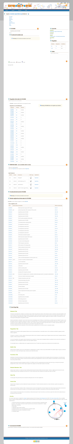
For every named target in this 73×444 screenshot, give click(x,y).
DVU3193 (12, 128)
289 (57, 249)
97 (56, 278)
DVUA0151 (12, 161)
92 (56, 243)
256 (56, 255)
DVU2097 (12, 122)
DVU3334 (12, 140)
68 (51, 46)
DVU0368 (10, 16)
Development (43, 438)
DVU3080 (12, 154)
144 (57, 245)
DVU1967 (12, 159)
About (62, 2)
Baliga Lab (28, 438)
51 (55, 253)
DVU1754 (12, 119)
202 (57, 290)
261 (57, 216)
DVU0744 (12, 146)
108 (57, 263)
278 (57, 280)
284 (56, 261)
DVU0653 (12, 109)
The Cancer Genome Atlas (54, 398)
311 (57, 247)
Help (26, 10)
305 (56, 222)
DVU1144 (12, 149)
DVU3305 (12, 152)
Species (19, 10)
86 (56, 265)
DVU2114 (12, 110)
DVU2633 (12, 113)
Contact (65, 2)
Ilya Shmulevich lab (43, 398)
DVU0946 (12, 114)
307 (56, 286)
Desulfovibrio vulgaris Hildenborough (16, 13)
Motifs (10, 20)
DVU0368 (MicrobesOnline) (60, 36)
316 (56, 207)
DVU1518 (12, 117)
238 (56, 236)
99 (55, 214)
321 (56, 276)
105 (55, 274)
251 (57, 284)
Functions (10, 21)
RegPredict (14, 168)
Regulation (11, 19)
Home (7, 10)
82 (55, 267)
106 (52, 48)
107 (57, 282)
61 (55, 224)
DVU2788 (12, 125)
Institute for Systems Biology (35, 438)
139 (56, 228)
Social (10, 25)
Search (13, 10)
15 (56, 46)
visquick (25, 398)
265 (57, 259)
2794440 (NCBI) (52, 36)
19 (55, 218)
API (67, 2)
